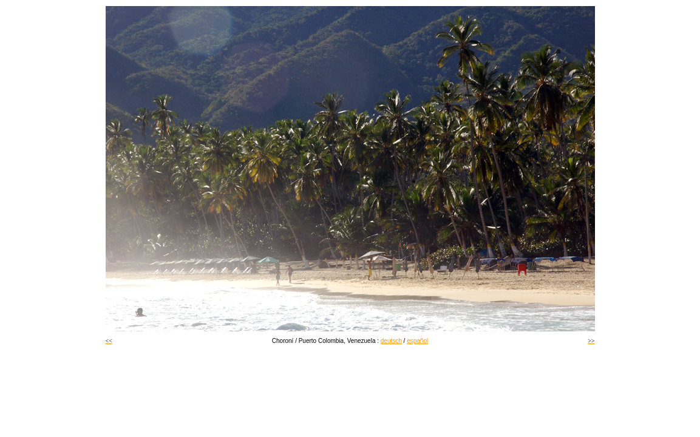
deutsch (391, 340)
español (417, 340)
